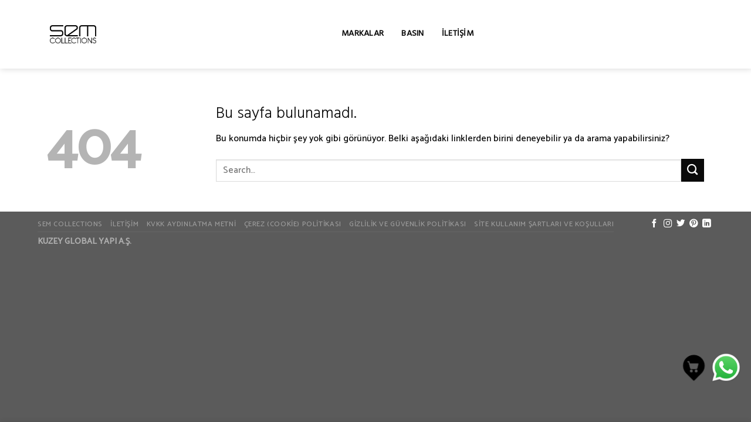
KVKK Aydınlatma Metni (191, 224)
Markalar (362, 34)
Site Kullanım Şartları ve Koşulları (544, 224)
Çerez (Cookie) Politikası (292, 224)
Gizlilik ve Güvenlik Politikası (407, 224)
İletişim (457, 34)
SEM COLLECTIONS (70, 224)
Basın (412, 34)
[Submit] (692, 170)
